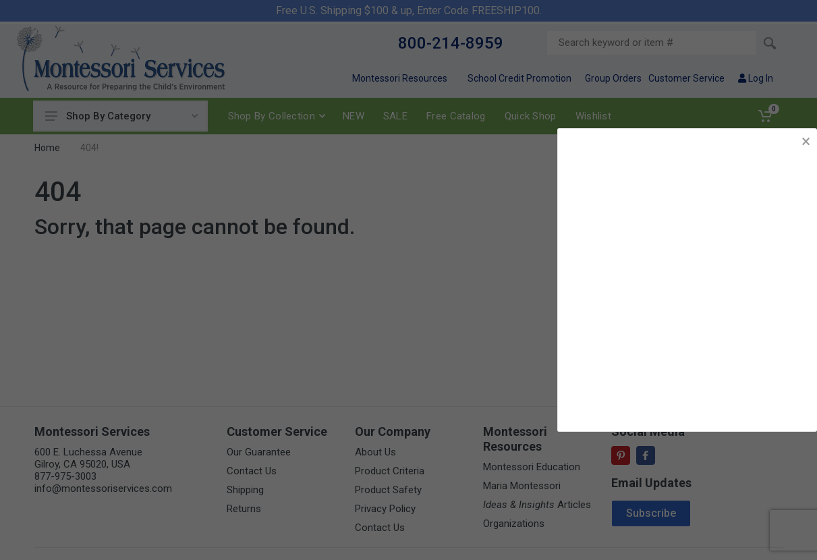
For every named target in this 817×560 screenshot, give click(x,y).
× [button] (805, 141)
